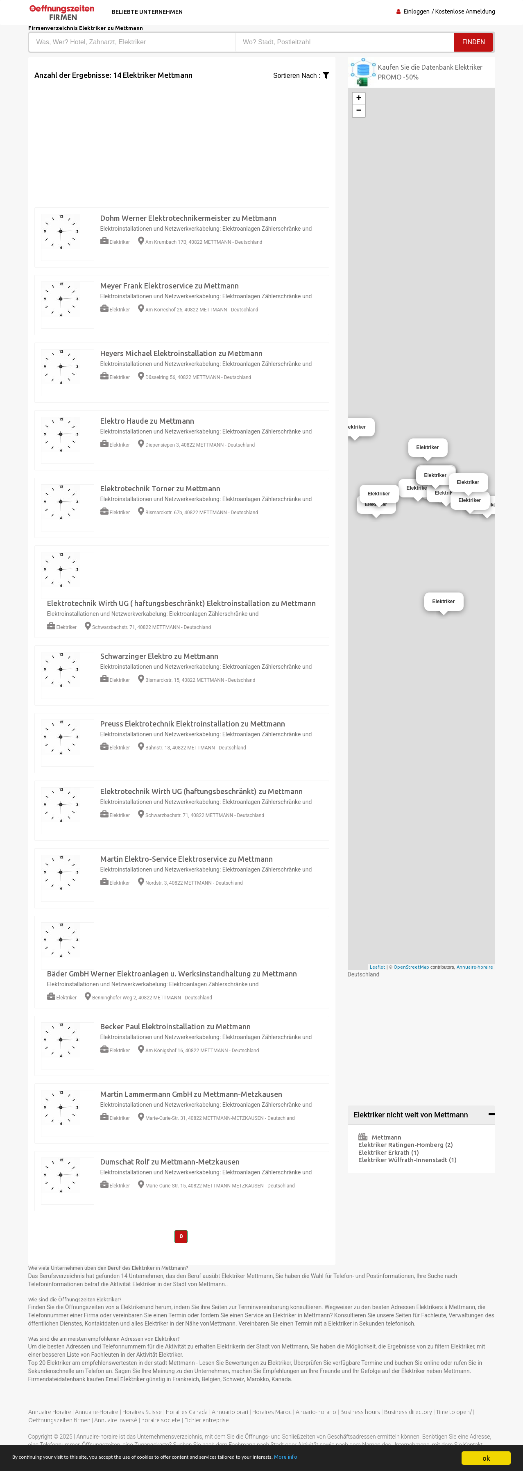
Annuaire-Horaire (96, 1413)
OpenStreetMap (411, 967)
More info (368, 1458)
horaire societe (160, 1421)
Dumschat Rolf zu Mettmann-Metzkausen (170, 1162)
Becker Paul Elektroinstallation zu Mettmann (175, 1026)
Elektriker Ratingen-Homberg (405, 1144)
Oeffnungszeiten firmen (59, 1421)
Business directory (408, 1413)
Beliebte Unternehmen (146, 12)
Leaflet (377, 967)
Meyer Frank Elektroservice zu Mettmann (169, 285)
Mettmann (379, 1137)
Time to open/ (454, 1413)
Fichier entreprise (206, 1421)
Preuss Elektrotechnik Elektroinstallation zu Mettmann (192, 724)
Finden (473, 42)
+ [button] (358, 99)
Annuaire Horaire (49, 1413)
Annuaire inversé (115, 1421)
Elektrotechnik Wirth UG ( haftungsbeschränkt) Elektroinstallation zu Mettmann (181, 603)
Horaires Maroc (272, 1413)
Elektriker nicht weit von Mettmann (411, 1114)
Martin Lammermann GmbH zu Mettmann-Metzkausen (191, 1094)
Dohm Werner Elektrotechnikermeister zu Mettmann (188, 218)
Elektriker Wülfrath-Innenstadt (407, 1159)
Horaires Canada (187, 1413)
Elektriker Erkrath (388, 1152)
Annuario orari (230, 1413)
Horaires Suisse (142, 1413)
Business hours (360, 1413)
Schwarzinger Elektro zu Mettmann (159, 656)
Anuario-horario (316, 1413)
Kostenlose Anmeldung (465, 11)
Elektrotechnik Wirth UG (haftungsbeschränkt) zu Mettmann (201, 791)
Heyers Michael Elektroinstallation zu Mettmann (181, 353)
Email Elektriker (126, 1380)
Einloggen (417, 11)
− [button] (358, 111)
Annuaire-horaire (475, 967)
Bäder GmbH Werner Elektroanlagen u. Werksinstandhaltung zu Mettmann (172, 973)
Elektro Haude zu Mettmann (147, 421)
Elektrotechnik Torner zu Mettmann (160, 488)
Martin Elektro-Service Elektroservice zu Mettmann (186, 859)
